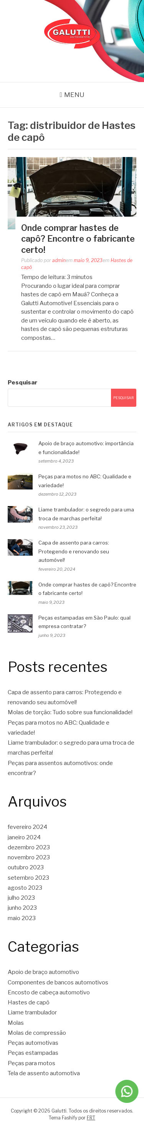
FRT (91, 1118)
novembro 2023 (29, 857)
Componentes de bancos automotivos (58, 982)
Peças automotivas (33, 1042)
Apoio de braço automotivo (43, 972)
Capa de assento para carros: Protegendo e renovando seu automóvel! (73, 551)
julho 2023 (21, 897)
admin (59, 260)
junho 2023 (22, 907)
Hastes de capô (29, 1002)
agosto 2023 (25, 887)
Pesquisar (22, 382)
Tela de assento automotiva (44, 1073)
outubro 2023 (26, 867)
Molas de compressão (37, 1032)
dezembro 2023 (29, 847)
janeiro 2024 (24, 837)
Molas (16, 1022)
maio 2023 (22, 918)
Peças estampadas (33, 1052)
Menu (74, 95)
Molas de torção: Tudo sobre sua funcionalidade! (70, 712)
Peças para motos (31, 1063)
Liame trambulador (32, 1012)
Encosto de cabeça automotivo (49, 992)
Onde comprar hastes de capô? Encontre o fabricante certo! (78, 239)
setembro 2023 (28, 877)
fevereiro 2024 (27, 827)
